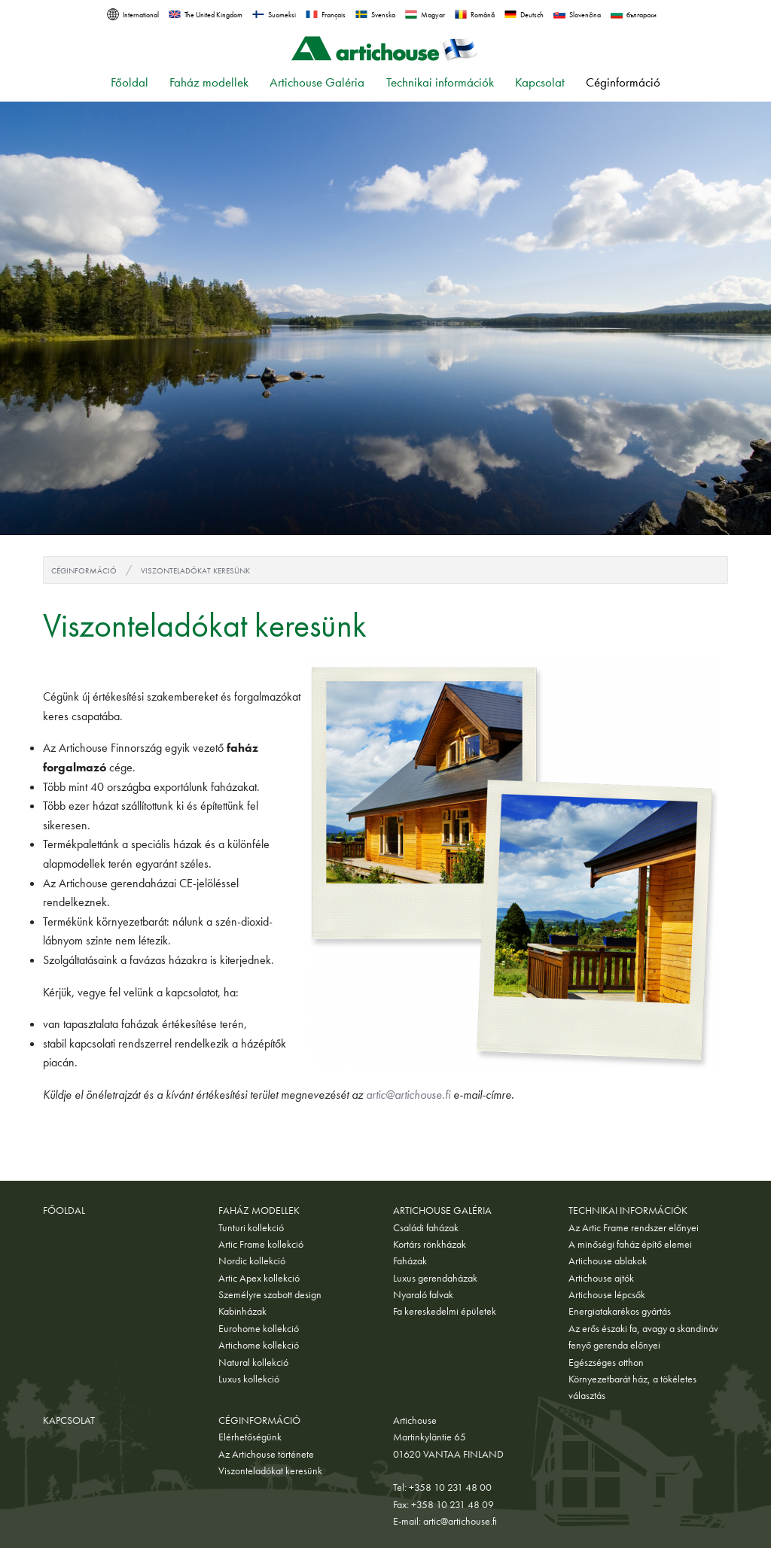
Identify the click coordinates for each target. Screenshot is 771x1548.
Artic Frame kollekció (260, 1244)
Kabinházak (242, 1311)
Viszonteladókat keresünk (195, 570)
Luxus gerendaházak (435, 1278)
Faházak (410, 1260)
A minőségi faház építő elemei (630, 1244)
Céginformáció (623, 82)
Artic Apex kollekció (259, 1278)
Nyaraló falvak (423, 1294)
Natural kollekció (253, 1362)
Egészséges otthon (606, 1362)
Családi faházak (426, 1227)
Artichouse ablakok (607, 1260)
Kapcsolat (540, 82)
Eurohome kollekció (258, 1328)
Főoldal (129, 82)
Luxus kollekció (248, 1378)
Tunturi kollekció (251, 1227)
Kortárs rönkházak (429, 1244)
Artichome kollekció (258, 1345)
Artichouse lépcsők (606, 1294)
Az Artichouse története (266, 1454)
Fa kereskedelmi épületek (444, 1311)
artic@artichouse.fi (408, 1094)
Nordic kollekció (251, 1260)
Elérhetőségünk (250, 1436)
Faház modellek (208, 82)
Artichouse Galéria (317, 82)
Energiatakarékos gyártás (619, 1311)
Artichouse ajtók (601, 1278)
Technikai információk (440, 82)
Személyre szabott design (270, 1294)
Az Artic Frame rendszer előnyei (633, 1227)
